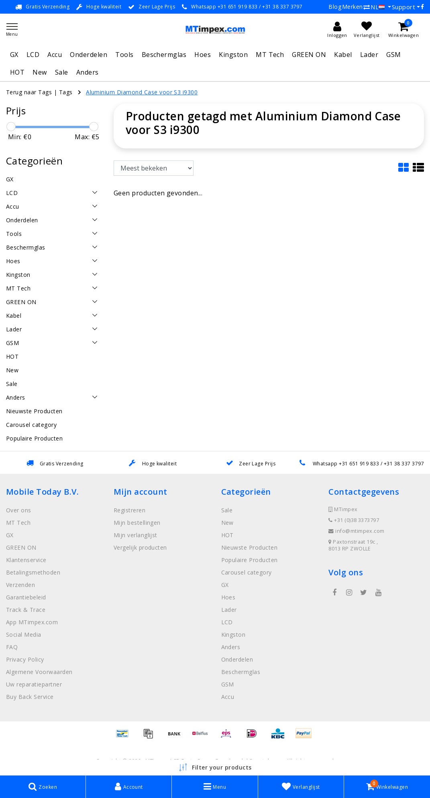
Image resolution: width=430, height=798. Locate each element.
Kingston (233, 54)
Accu (54, 54)
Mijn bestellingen (137, 522)
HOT (17, 72)
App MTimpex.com (32, 622)
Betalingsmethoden (33, 572)
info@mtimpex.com (356, 531)
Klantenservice (26, 560)
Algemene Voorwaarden (39, 672)
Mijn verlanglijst (135, 535)
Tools (124, 54)
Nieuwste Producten (249, 547)
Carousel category (246, 572)
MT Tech (270, 54)
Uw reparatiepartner (34, 684)
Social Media (23, 634)
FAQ (12, 647)
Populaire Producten (249, 560)
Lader (369, 54)
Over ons (18, 510)
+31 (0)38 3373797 (353, 520)
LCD (32, 54)
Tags (66, 92)
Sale (61, 72)
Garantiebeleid (26, 597)
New (40, 72)
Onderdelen (88, 54)
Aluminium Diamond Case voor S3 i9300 (142, 92)
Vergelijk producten (140, 547)
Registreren (129, 510)
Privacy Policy (25, 659)
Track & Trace (25, 609)
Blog (334, 6)
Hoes (202, 54)
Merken (352, 6)
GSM (393, 54)
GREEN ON (309, 54)
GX (14, 54)
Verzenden (20, 585)
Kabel (343, 54)
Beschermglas (164, 54)
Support (403, 7)
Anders (87, 72)
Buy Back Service (30, 697)
